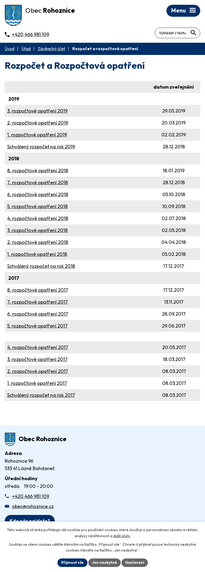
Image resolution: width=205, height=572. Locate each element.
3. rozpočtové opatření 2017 (37, 359)
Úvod (9, 48)
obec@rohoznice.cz (33, 506)
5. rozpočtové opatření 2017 (37, 326)
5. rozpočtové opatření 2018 (37, 206)
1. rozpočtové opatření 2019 (37, 135)
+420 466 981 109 (30, 496)
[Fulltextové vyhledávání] (177, 33)
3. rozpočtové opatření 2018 (37, 230)
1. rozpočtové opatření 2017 (37, 383)
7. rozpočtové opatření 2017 (37, 302)
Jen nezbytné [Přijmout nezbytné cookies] (104, 562)
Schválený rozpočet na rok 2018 (41, 266)
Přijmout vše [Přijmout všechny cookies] (72, 562)
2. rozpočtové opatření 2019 (37, 123)
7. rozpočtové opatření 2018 (37, 182)
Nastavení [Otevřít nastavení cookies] (134, 562)
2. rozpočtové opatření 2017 (37, 371)
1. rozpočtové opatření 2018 (37, 254)
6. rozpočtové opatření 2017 (37, 314)
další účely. (122, 536)
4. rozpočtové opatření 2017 (37, 347)
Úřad (26, 48)
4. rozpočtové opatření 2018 (37, 218)
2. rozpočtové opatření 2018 (37, 242)
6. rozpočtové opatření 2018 (37, 194)
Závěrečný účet (51, 48)
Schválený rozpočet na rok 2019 (41, 147)
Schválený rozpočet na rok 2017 (41, 395)
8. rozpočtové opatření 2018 (37, 170)
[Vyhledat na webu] (193, 32)
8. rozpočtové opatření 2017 (37, 290)
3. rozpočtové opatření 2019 (37, 111)
